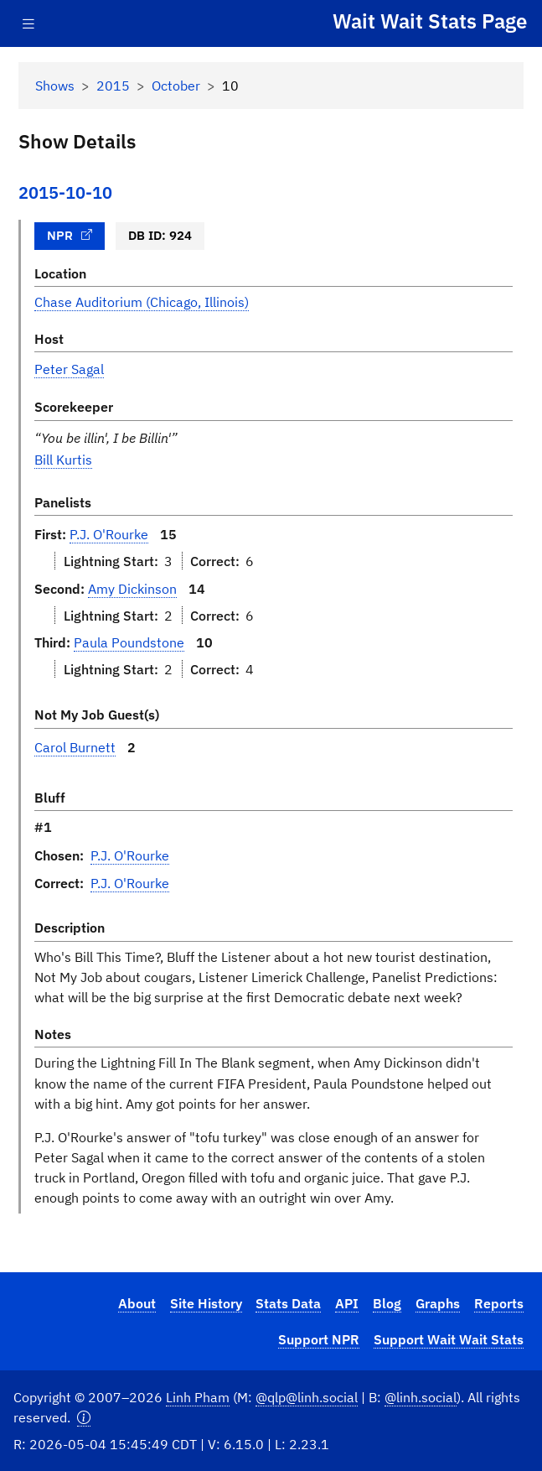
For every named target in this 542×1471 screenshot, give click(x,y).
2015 (113, 85)
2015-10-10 (65, 192)
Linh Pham (198, 1397)
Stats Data (288, 1303)
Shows (55, 85)
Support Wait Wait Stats (449, 1339)
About (137, 1303)
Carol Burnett (75, 747)
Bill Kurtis (63, 459)
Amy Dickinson (132, 588)
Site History (206, 1303)
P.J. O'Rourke (109, 534)
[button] (83, 1417)
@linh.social (421, 1397)
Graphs (438, 1303)
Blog (387, 1303)
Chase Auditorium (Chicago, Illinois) (141, 301)
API (347, 1303)
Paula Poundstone (129, 642)
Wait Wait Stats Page (430, 21)
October (176, 85)
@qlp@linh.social (307, 1397)
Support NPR (318, 1339)
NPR (69, 235)
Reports (499, 1303)
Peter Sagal (69, 368)
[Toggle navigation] (28, 24)
